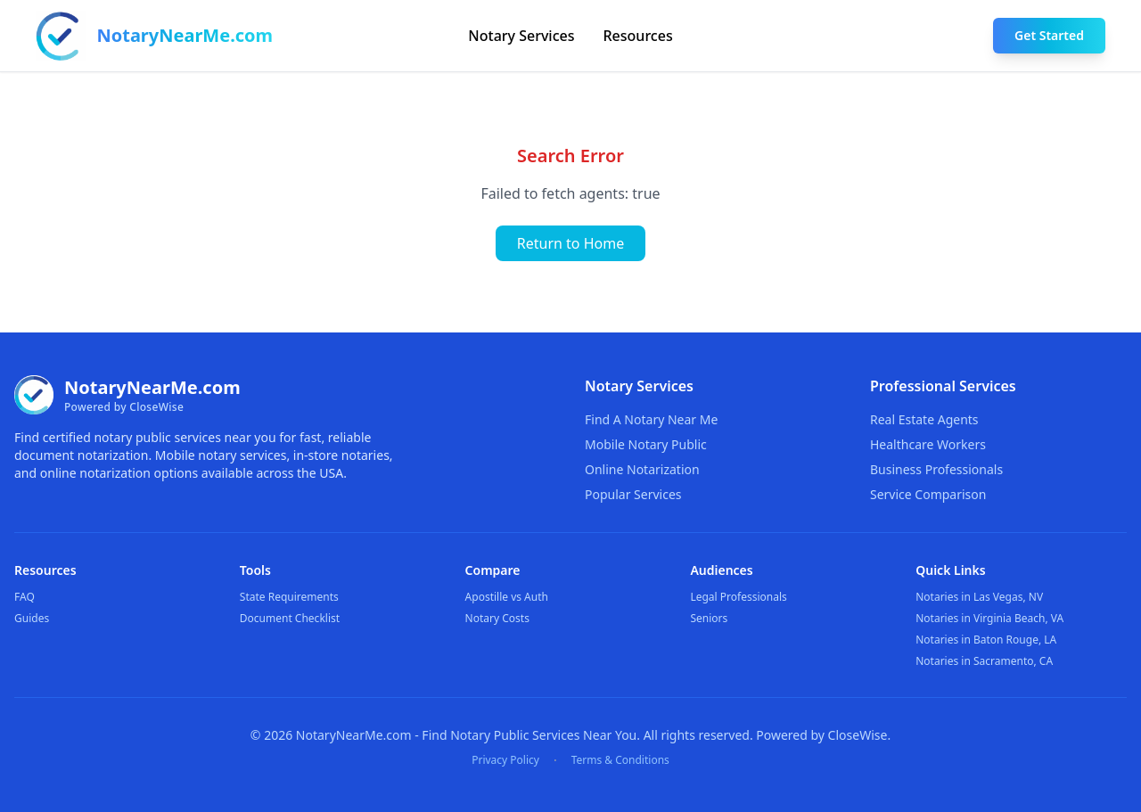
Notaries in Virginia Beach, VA (989, 618)
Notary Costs (497, 618)
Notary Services (521, 35)
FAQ (24, 596)
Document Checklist (290, 618)
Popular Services (633, 494)
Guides (31, 618)
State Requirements (289, 596)
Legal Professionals (738, 596)
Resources (638, 35)
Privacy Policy (505, 760)
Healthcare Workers (928, 444)
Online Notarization (642, 469)
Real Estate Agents (924, 419)
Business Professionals (936, 469)
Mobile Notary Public (646, 444)
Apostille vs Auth (506, 596)
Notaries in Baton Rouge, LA (985, 639)
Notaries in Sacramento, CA (984, 660)
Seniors (708, 618)
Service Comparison (928, 494)
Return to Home (570, 243)
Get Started (1049, 35)
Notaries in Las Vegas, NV (979, 596)
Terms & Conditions (620, 760)
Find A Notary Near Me (651, 419)
